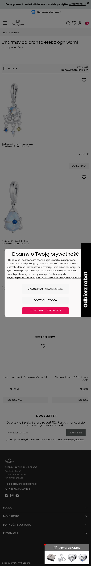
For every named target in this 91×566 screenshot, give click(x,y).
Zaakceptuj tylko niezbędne (45, 289)
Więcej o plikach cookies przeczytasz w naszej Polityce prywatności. (45, 277)
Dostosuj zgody (45, 300)
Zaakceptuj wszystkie (45, 310)
